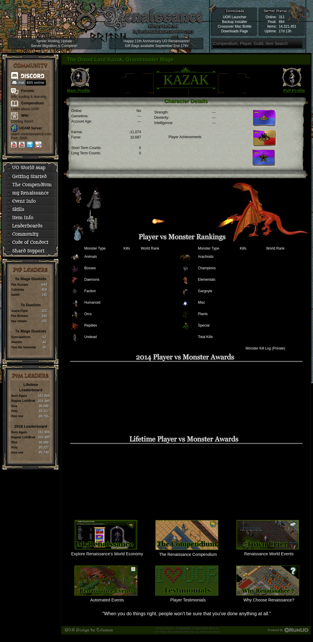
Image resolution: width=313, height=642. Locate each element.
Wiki (25, 115)
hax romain (19, 321)
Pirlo (14, 411)
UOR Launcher (234, 17)
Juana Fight (19, 310)
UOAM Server (30, 128)
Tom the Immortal (23, 347)
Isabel (15, 294)
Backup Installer (234, 22)
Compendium (32, 103)
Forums (27, 91)
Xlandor (16, 342)
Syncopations (21, 337)
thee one (17, 416)
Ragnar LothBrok (23, 400)
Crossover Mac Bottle (235, 26)
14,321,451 (287, 26)
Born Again (19, 395)
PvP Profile (294, 90)
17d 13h (285, 31)
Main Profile (78, 90)
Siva (14, 406)
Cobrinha (17, 289)
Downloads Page (234, 31)
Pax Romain (19, 284)
